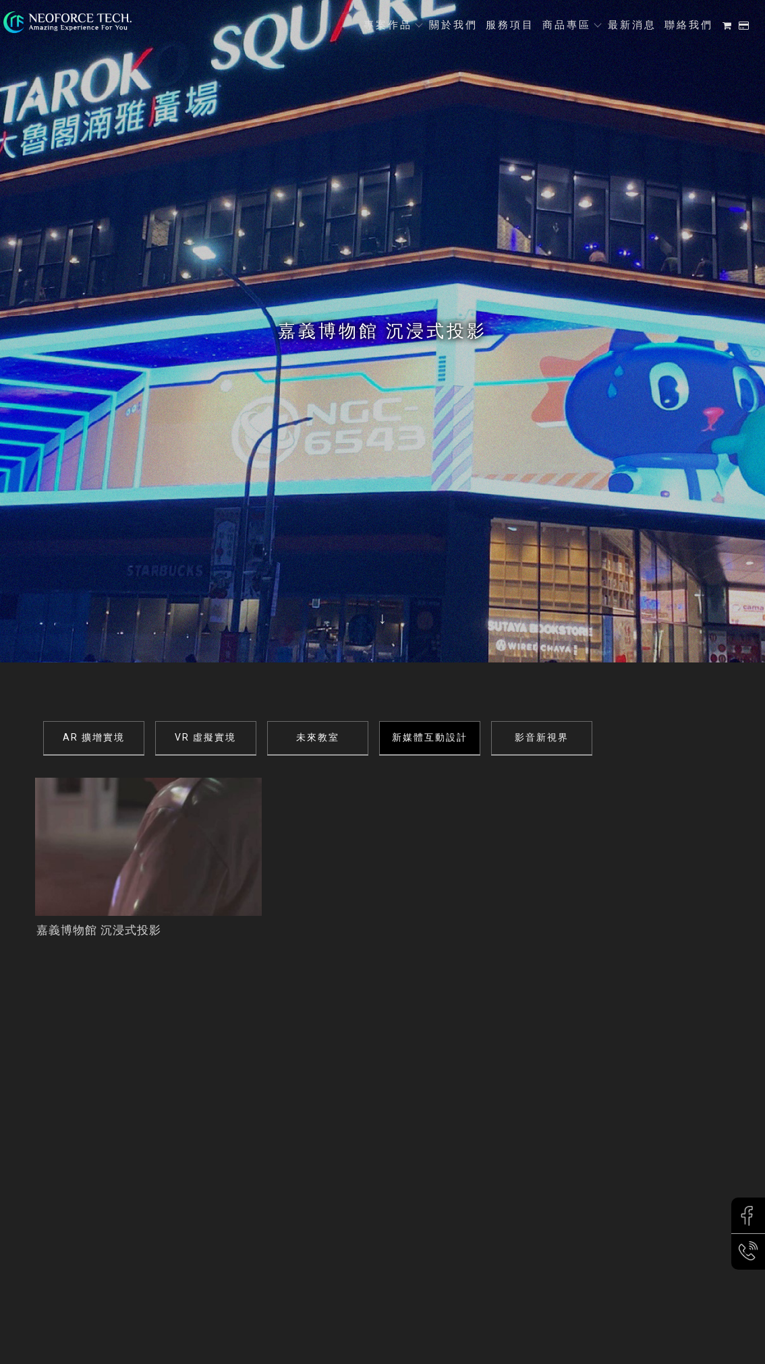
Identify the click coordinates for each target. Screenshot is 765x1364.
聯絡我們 (688, 25)
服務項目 (510, 25)
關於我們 (453, 25)
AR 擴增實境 (94, 737)
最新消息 (632, 25)
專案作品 (388, 25)
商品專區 (566, 25)
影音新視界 (542, 737)
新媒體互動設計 (430, 737)
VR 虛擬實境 (205, 737)
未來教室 (317, 737)
